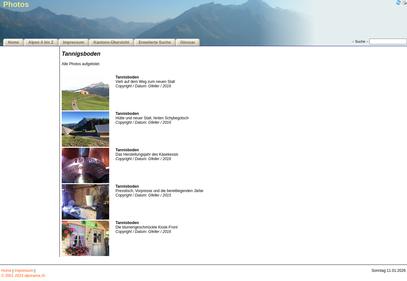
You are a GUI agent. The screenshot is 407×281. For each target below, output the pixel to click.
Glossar (187, 42)
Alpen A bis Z (40, 42)
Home (13, 42)
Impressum (73, 42)
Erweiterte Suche (155, 42)
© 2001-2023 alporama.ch (23, 275)
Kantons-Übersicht (111, 42)
